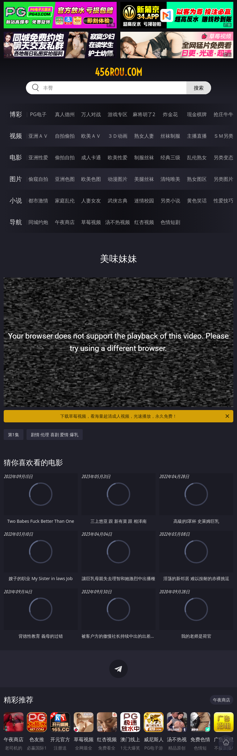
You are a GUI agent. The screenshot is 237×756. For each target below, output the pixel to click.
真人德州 (65, 114)
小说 (16, 200)
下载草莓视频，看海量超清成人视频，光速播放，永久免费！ (145, 416)
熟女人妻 (144, 135)
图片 (16, 179)
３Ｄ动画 (117, 135)
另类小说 (170, 200)
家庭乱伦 (65, 200)
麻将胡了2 (144, 114)
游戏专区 (117, 114)
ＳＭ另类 (223, 135)
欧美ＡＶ (91, 135)
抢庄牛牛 (223, 114)
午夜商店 (65, 222)
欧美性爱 (117, 157)
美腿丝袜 (144, 179)
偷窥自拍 (38, 179)
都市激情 (38, 200)
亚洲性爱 (38, 157)
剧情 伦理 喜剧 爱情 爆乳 (55, 434)
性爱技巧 (223, 200)
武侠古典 (117, 200)
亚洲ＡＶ (38, 135)
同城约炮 (38, 222)
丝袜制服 (170, 135)
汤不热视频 (117, 222)
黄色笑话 (197, 200)
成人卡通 (91, 157)
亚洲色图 (65, 179)
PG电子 (38, 114)
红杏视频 (144, 222)
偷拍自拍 (65, 157)
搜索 (199, 87)
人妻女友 (91, 200)
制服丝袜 (144, 157)
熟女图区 (197, 179)
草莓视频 (91, 222)
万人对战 (91, 114)
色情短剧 (170, 222)
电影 (16, 157)
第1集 (13, 434)
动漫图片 (117, 179)
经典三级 (170, 157)
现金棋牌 (197, 114)
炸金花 (170, 114)
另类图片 (223, 179)
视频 (16, 136)
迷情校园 (144, 200)
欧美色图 (91, 179)
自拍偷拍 (65, 135)
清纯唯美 (170, 179)
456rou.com (118, 72)
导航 (16, 222)
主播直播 (197, 135)
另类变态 (223, 157)
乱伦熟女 (197, 157)
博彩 (16, 114)
